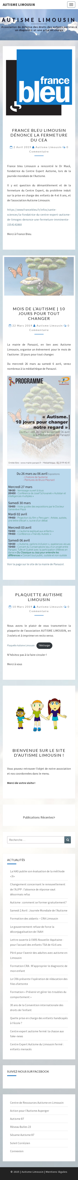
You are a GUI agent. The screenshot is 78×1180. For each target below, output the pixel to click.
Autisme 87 (17, 1119)
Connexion (16, 1151)
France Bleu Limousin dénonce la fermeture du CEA (39, 135)
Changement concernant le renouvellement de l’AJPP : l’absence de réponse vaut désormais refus (37, 889)
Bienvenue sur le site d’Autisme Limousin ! (39, 753)
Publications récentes (39, 817)
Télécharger (44, 645)
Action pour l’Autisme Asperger (29, 1110)
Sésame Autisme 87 (22, 1135)
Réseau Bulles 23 (20, 1127)
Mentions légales (56, 1171)
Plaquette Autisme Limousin (39, 597)
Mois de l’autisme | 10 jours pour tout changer (39, 313)
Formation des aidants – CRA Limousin (34, 918)
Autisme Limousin (19, 4)
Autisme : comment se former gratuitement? (38, 902)
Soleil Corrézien (20, 1143)
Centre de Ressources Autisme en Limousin (37, 1102)
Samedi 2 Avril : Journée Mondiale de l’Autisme (38, 910)
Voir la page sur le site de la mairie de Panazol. (35, 564)
